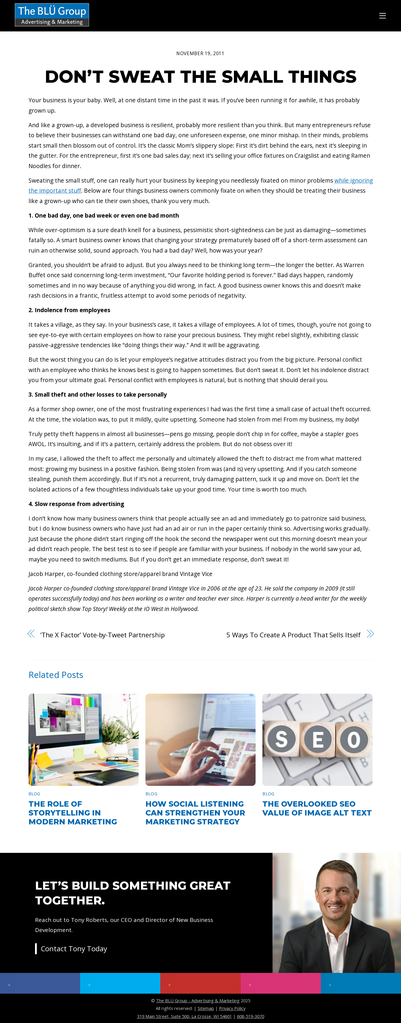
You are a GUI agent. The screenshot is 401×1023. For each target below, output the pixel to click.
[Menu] (382, 14)
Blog (34, 794)
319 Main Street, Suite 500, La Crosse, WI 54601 (184, 1016)
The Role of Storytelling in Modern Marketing (72, 812)
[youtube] (200, 983)
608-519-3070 (250, 1016)
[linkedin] (361, 983)
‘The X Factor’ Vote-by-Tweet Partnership (102, 634)
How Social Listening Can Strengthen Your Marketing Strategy (195, 812)
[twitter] (120, 983)
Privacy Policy (232, 1008)
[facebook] (40, 983)
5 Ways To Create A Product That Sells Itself (293, 634)
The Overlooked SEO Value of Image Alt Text (317, 808)
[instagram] (281, 983)
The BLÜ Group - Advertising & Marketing (198, 1000)
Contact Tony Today (74, 949)
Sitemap (206, 1008)
